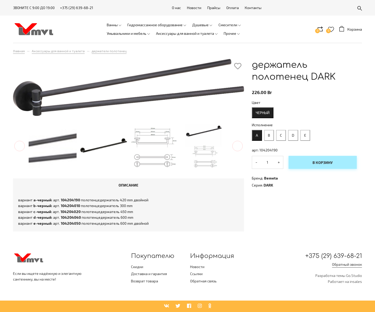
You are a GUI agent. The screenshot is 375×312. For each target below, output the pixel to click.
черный (263, 112)
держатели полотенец (109, 51)
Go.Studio (354, 275)
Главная (19, 51)
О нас (176, 7)
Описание (128, 185)
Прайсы (213, 7)
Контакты (253, 7)
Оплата (232, 7)
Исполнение (262, 125)
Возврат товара (144, 281)
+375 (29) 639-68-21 (76, 7)
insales (356, 281)
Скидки (137, 266)
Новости (194, 7)
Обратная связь (203, 281)
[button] (19, 146)
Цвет (256, 102)
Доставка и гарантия (149, 273)
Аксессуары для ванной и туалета (58, 51)
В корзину (322, 162)
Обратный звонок (347, 264)
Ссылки (196, 273)
